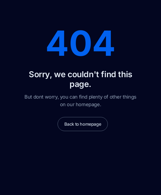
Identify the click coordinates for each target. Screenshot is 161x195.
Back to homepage (82, 124)
